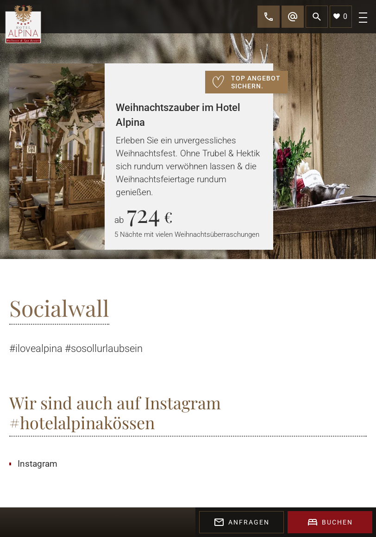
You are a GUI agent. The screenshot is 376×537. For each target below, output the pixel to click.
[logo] (23, 24)
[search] (317, 17)
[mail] (293, 17)
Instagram (37, 463)
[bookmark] (341, 17)
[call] (268, 17)
